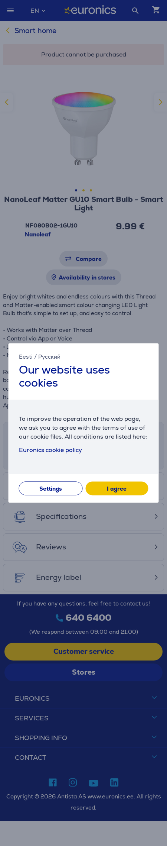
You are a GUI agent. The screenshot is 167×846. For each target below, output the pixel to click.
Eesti (26, 356)
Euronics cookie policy (50, 450)
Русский (49, 356)
